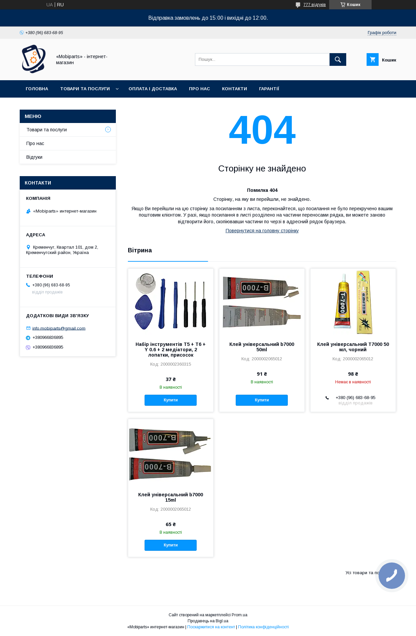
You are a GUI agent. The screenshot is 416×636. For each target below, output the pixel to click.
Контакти (234, 88)
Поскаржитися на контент (211, 627)
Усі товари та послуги (368, 572)
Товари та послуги (85, 88)
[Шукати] (338, 59)
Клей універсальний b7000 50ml (261, 347)
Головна (37, 88)
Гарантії (269, 88)
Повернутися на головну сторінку (262, 230)
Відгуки (34, 157)
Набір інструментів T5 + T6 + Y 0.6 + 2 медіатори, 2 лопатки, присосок (171, 350)
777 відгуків (314, 4)
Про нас (199, 88)
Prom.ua (239, 615)
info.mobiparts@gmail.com (58, 328)
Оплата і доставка (153, 88)
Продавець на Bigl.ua (208, 621)
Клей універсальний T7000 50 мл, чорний (353, 347)
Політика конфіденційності (263, 627)
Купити (171, 400)
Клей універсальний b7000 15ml (170, 497)
